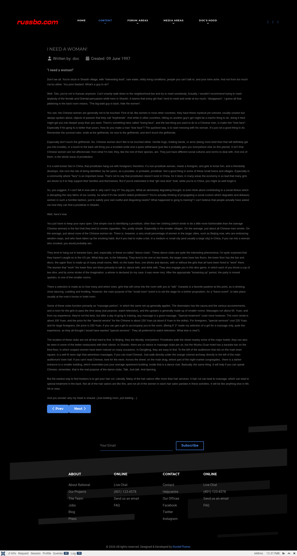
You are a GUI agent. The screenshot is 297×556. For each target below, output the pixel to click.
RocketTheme (181, 547)
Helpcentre (170, 492)
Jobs (72, 505)
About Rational (79, 485)
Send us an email (126, 498)
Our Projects (77, 492)
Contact (168, 485)
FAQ (117, 505)
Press (72, 519)
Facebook (170, 505)
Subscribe (189, 445)
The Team (75, 498)
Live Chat (120, 485)
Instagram (170, 519)
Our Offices (171, 498)
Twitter (168, 512)
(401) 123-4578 (125, 492)
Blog (71, 512)
